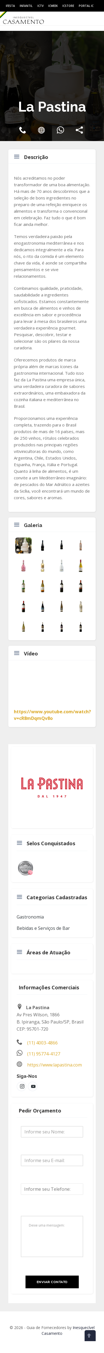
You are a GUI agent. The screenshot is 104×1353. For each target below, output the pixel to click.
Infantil (26, 6)
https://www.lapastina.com (54, 1065)
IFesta (10, 6)
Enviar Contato (52, 1282)
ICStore (68, 6)
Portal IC (86, 6)
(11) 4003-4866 (42, 1043)
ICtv (40, 6)
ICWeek (53, 6)
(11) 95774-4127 (43, 1054)
